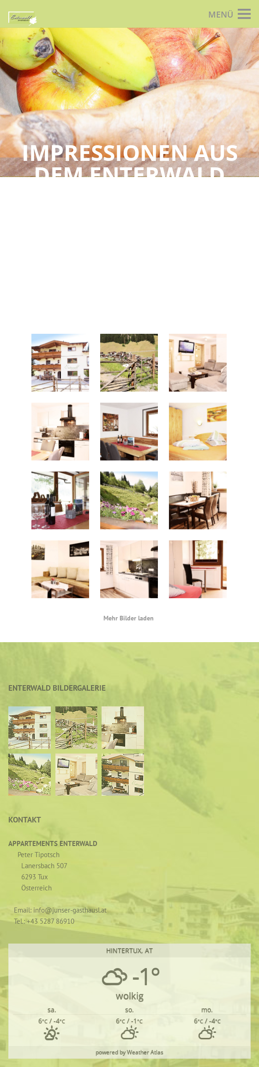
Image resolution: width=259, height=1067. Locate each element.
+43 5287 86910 (50, 921)
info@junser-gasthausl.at (70, 910)
